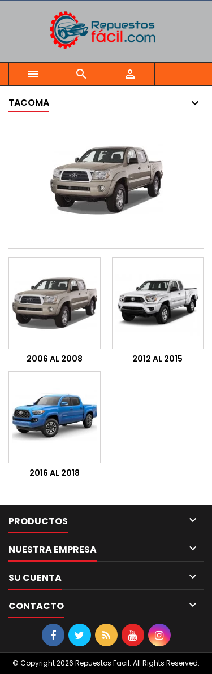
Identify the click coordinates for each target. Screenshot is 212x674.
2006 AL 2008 (55, 358)
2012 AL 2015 (157, 358)
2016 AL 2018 (54, 473)
